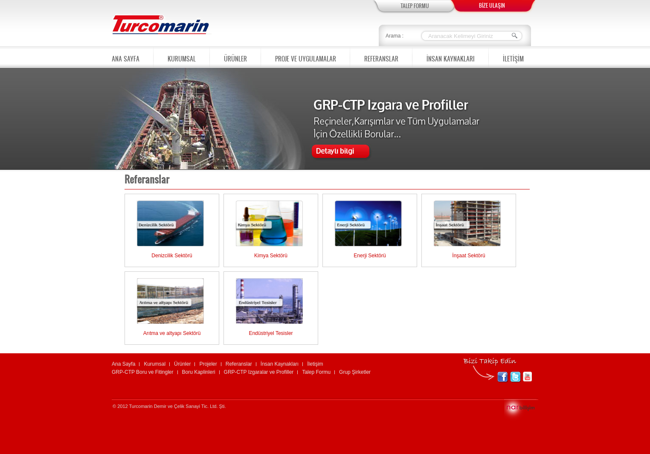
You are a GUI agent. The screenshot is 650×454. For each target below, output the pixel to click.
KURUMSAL (182, 56)
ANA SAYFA (125, 57)
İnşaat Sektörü (468, 256)
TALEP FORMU (414, 5)
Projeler (208, 364)
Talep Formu (316, 372)
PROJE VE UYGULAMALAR (305, 56)
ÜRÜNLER (235, 56)
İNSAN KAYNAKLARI (451, 56)
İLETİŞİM (513, 57)
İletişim (315, 364)
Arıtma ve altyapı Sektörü (172, 333)
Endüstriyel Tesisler (271, 333)
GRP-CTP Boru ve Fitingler (143, 372)
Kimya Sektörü (270, 256)
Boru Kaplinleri (198, 372)
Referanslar (239, 364)
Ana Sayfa (123, 364)
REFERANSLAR (381, 56)
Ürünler (182, 364)
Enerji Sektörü (370, 256)
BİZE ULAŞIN (492, 5)
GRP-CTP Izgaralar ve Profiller (259, 372)
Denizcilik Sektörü (171, 256)
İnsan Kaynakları (280, 364)
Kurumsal (154, 364)
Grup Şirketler (355, 372)
